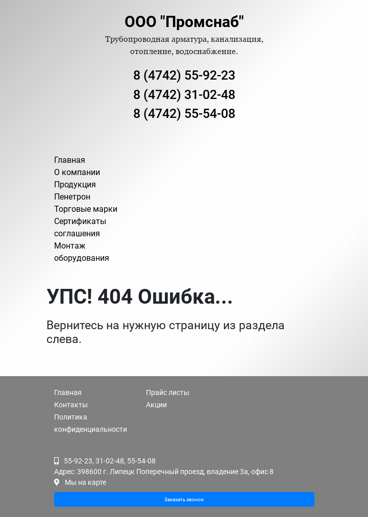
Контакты (71, 405)
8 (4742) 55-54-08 (184, 113)
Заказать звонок (184, 499)
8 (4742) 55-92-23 (184, 75)
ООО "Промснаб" (184, 22)
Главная (69, 160)
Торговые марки (85, 209)
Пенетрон (72, 197)
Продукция (75, 184)
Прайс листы (167, 392)
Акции (156, 405)
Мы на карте (85, 482)
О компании (77, 172)
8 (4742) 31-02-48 (184, 94)
